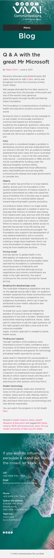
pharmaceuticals (25, 426)
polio (37, 426)
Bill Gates (42, 423)
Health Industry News (23, 420)
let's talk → (31, 463)
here (5, 411)
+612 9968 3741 (10, 476)
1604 (22, 476)
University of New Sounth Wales (26, 429)
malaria (6, 426)
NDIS (13, 426)
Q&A (30, 79)
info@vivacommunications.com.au (20, 483)
